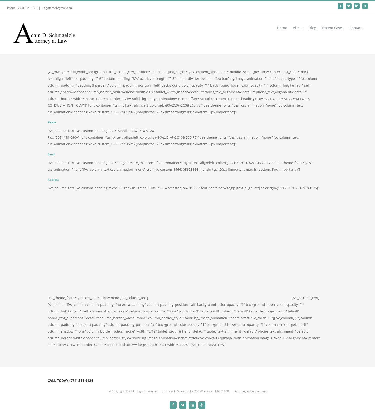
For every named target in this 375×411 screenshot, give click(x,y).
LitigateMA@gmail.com (57, 8)
